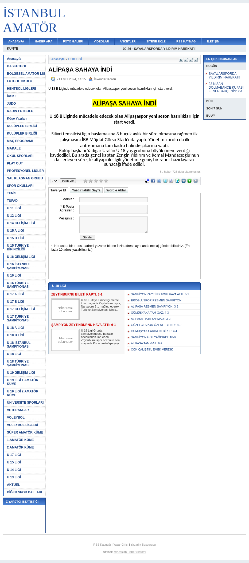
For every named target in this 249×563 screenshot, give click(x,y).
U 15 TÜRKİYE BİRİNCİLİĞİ (18, 247)
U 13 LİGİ (14, 477)
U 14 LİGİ (14, 470)
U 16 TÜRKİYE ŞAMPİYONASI (18, 285)
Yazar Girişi (120, 544)
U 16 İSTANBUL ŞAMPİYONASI (18, 266)
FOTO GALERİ (73, 41)
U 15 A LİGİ (15, 231)
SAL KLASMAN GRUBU (25, 178)
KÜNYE (12, 48)
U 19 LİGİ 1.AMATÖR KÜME (22, 382)
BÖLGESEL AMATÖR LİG (26, 74)
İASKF (12, 96)
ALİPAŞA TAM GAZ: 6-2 (146, 343)
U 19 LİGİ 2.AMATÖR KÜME (22, 393)
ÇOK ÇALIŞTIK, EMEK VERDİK (152, 349)
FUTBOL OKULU (19, 81)
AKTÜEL (13, 485)
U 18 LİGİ (14, 354)
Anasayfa (14, 59)
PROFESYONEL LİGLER (25, 171)
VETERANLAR (18, 410)
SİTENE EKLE (156, 41)
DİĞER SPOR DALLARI (24, 492)
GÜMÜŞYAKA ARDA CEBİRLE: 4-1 (154, 331)
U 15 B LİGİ (15, 238)
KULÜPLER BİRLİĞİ (22, 126)
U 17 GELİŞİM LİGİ (21, 309)
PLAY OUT (15, 163)
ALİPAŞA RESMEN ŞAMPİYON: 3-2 (154, 306)
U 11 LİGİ (14, 208)
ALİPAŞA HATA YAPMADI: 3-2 (150, 318)
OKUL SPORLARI (20, 156)
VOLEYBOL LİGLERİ (22, 425)
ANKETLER (128, 41)
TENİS (11, 193)
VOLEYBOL (16, 417)
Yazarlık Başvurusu (143, 544)
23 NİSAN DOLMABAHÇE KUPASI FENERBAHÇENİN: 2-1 (226, 87)
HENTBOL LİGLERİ (21, 88)
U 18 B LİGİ (15, 335)
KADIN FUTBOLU (20, 111)
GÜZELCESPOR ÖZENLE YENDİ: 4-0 (156, 324)
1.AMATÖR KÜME (20, 440)
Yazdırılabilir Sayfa (86, 190)
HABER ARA (44, 41)
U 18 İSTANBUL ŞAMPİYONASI (18, 344)
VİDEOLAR (101, 41)
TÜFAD (12, 201)
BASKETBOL (17, 66)
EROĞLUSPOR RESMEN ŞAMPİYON (156, 300)
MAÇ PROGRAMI (20, 141)
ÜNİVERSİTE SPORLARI (25, 402)
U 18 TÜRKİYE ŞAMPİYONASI (18, 363)
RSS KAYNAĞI (186, 41)
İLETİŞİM (213, 41)
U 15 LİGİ (14, 462)
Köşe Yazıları (17, 118)
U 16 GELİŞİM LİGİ (21, 257)
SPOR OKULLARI (20, 186)
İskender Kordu (105, 79)
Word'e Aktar (116, 190)
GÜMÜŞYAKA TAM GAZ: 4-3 (150, 312)
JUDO (11, 103)
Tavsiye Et (58, 190)
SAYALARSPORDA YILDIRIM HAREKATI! (224, 75)
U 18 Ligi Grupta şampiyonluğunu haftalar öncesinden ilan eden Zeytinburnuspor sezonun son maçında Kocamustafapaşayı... (101, 337)
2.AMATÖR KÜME (20, 447)
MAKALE (14, 148)
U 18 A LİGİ (15, 328)
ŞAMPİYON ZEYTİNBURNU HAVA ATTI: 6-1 (160, 294)
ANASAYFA (16, 41)
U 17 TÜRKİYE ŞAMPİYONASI (18, 318)
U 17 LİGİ (14, 455)
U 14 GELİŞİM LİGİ (21, 223)
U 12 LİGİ (14, 216)
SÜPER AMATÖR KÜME (25, 432)
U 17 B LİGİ (15, 302)
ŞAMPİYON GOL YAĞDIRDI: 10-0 (153, 337)
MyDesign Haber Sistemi (130, 551)
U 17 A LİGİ (15, 294)
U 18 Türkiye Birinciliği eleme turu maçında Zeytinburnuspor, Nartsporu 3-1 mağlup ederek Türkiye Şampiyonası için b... (101, 304)
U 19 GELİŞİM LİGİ (21, 373)
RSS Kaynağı (102, 544)
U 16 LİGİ (14, 275)
